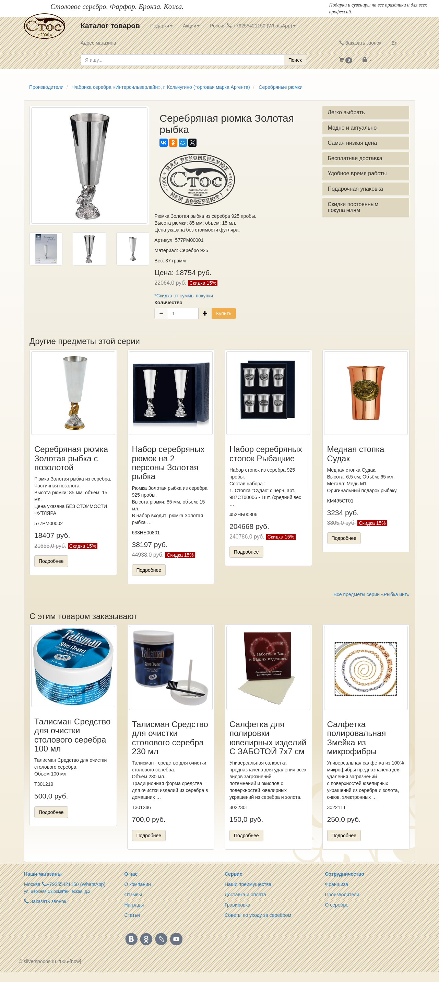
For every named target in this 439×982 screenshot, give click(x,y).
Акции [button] (191, 25)
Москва (32, 884)
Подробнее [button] (51, 561)
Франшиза (336, 884)
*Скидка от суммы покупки (183, 295)
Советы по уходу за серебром (258, 915)
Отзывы (133, 894)
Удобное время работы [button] (357, 173)
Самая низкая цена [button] (352, 143)
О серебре (337, 905)
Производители (342, 894)
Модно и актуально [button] (352, 128)
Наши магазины (43, 874)
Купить (223, 313)
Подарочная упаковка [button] (355, 189)
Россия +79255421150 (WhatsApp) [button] (252, 25)
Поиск (295, 60)
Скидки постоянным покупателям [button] (353, 207)
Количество (168, 302)
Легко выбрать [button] (346, 112)
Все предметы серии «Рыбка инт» (371, 594)
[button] (346, 60)
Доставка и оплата (245, 894)
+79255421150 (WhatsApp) (76, 884)
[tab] (365, 112)
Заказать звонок (360, 43)
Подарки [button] (161, 25)
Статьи (132, 915)
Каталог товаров (110, 25)
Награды (134, 905)
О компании (137, 884)
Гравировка (237, 905)
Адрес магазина (98, 43)
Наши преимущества (248, 884)
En (395, 43)
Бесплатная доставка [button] (355, 158)
